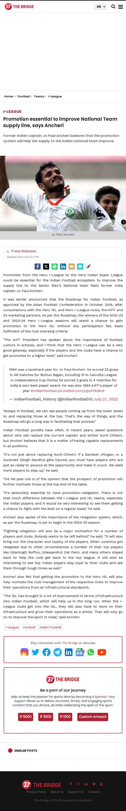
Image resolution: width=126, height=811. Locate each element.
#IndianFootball (44, 391)
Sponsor (101, 697)
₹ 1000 (65, 716)
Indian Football (50, 627)
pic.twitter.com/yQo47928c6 (81, 391)
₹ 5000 (25, 716)
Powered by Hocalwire (76, 800)
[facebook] (37, 266)
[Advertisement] (64, 55)
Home (10, 96)
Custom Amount (92, 716)
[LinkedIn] (63, 266)
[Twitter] (46, 266)
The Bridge (70, 643)
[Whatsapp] (54, 266)
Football (29, 627)
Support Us (76, 792)
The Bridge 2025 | (47, 800)
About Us (57, 792)
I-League (12, 111)
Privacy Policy (36, 792)
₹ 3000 (45, 716)
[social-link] (88, 266)
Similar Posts (25, 751)
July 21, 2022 (106, 399)
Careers (94, 792)
